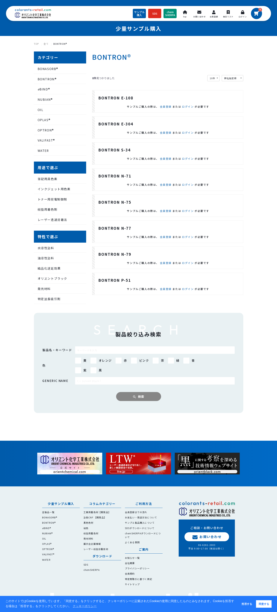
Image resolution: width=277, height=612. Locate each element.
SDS (86, 564)
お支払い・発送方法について (141, 517)
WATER (43, 150)
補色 (86, 528)
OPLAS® (44, 120)
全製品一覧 (48, 512)
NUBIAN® (45, 99)
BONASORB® (48, 68)
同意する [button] (264, 603)
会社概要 (130, 563)
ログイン (188, 108)
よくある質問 (132, 542)
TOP (36, 43)
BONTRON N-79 (114, 268)
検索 (141, 409)
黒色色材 (88, 522)
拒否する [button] (247, 603)
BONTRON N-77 (114, 239)
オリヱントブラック (52, 278)
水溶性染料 (46, 248)
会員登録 (166, 108)
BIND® (44, 89)
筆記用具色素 (47, 179)
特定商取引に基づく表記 (138, 579)
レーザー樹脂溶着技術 (96, 549)
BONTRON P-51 (114, 296)
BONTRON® (60, 43)
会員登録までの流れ (136, 512)
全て (46, 43)
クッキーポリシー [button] (85, 606)
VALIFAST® (46, 140)
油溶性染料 (46, 258)
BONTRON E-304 (115, 127)
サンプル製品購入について (140, 522)
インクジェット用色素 (54, 189)
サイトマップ (132, 584)
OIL (40, 109)
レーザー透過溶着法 (52, 219)
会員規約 (130, 573)
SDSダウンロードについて (140, 528)
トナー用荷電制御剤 (52, 199)
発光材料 (44, 288)
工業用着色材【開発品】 (97, 512)
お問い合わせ (207, 537)
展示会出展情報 (92, 543)
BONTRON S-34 (114, 155)
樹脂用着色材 (91, 533)
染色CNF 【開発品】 (95, 517)
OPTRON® (46, 130)
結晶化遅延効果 (49, 268)
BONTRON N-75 (114, 212)
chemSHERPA (92, 569)
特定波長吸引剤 (49, 299)
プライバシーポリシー (137, 568)
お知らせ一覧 (132, 557)
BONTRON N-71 (114, 183)
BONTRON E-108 (115, 99)
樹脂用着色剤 (47, 209)
